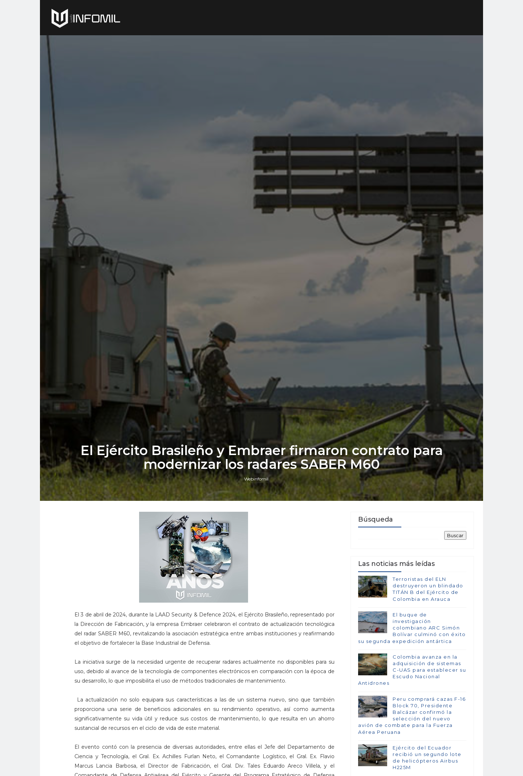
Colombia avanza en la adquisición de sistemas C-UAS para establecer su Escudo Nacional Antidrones (412, 670)
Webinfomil (256, 479)
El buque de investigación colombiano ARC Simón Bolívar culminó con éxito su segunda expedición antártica (412, 628)
